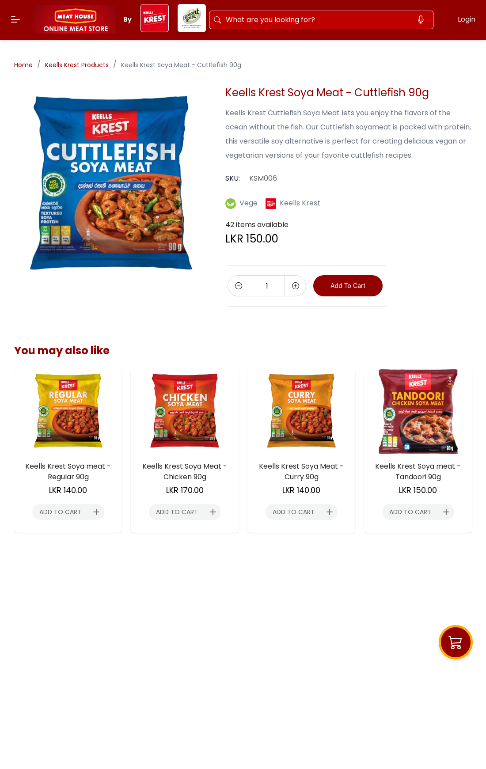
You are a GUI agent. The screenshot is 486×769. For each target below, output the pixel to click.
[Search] (322, 18)
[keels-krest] (155, 30)
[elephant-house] (192, 30)
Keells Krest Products (77, 65)
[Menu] (15, 19)
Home (23, 65)
